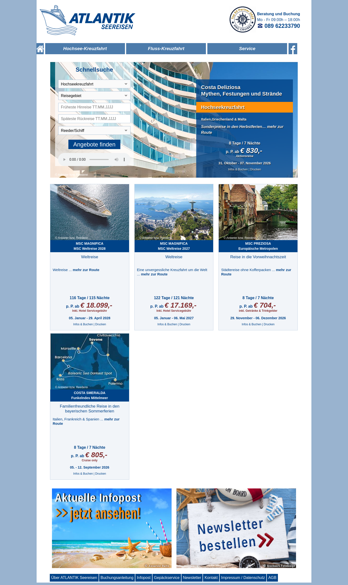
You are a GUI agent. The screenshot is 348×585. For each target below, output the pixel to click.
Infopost (144, 578)
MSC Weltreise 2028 (90, 246)
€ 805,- (96, 455)
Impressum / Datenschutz (243, 578)
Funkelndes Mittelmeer (89, 395)
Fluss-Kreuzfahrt (166, 48)
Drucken (255, 169)
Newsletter (192, 578)
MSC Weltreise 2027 (174, 246)
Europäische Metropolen (258, 246)
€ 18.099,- (96, 305)
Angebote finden (94, 144)
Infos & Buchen (238, 169)
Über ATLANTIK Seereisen (74, 578)
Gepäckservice (167, 578)
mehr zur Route (86, 270)
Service (247, 48)
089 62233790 (278, 26)
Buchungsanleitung (117, 578)
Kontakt (211, 578)
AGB (272, 578)
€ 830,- (251, 150)
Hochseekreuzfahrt (223, 107)
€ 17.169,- (180, 305)
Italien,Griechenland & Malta (223, 119)
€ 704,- (265, 305)
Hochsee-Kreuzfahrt (85, 48)
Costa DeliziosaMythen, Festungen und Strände (241, 90)
